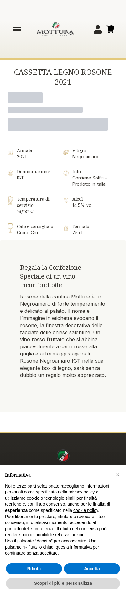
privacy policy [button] (81, 491)
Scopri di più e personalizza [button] (63, 583)
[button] (118, 474)
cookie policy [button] (85, 510)
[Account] (97, 29)
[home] (55, 29)
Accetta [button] (92, 568)
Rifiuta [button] (34, 568)
